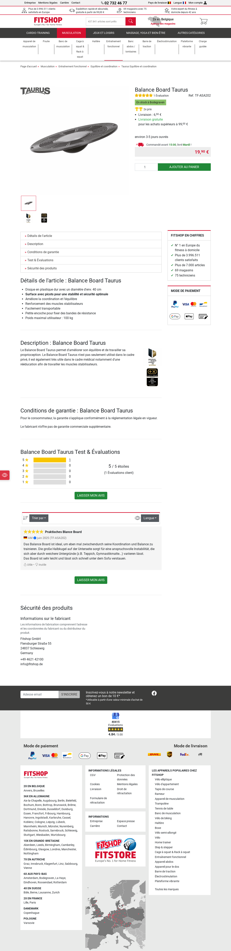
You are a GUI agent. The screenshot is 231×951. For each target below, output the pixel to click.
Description (35, 247)
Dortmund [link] (30, 812)
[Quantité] (146, 170)
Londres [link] (55, 853)
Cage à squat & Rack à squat (172, 855)
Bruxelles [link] (38, 794)
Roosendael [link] (45, 886)
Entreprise (30, 2)
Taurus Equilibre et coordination (138, 69)
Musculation (71, 36)
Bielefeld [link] (71, 804)
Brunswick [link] (60, 808)
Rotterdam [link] (60, 886)
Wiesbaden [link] (43, 838)
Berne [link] (33, 896)
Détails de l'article (39, 239)
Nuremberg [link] (66, 830)
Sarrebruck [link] (57, 834)
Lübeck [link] (60, 825)
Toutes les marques (167, 892)
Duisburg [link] (67, 812)
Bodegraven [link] (46, 881)
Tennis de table (164, 812)
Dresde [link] (41, 812)
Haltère (159, 826)
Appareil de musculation (169, 802)
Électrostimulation (166, 880)
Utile (28, 568)
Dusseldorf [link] (53, 812)
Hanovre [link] (29, 821)
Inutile (40, 568)
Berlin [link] (61, 804)
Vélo (157, 841)
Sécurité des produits (42, 272)
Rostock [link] (44, 834)
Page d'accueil (28, 69)
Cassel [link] (66, 821)
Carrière (64, 2)
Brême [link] (72, 808)
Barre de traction (165, 875)
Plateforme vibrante (167, 884)
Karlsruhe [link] (55, 821)
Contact (75, 2)
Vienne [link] (28, 871)
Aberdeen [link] (29, 848)
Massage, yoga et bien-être (145, 36)
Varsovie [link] (29, 926)
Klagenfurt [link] (50, 867)
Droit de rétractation (124, 795)
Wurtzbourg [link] (58, 838)
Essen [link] (27, 817)
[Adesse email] (39, 698)
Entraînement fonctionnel (72, 69)
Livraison (95, 792)
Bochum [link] (29, 808)
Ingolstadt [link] (41, 821)
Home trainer (163, 846)
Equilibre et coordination (104, 69)
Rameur (160, 797)
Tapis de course (164, 792)
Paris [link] (33, 906)
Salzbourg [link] (71, 867)
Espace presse (126, 825)
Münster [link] (53, 830)
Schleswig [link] (71, 834)
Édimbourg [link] (30, 853)
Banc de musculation (168, 817)
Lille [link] (26, 906)
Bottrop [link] (47, 808)
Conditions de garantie (43, 255)
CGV (93, 778)
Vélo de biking (163, 822)
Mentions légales (48, 2)
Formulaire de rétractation (98, 804)
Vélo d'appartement (167, 787)
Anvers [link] (28, 794)
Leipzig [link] (50, 825)
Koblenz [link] (29, 825)
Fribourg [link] (50, 817)
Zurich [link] (56, 896)
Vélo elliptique (163, 783)
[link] (175, 307)
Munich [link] (42, 830)
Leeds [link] (40, 848)
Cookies (95, 787)
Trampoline (162, 807)
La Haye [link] (60, 881)
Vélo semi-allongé (165, 836)
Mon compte (198, 2)
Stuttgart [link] (29, 838)
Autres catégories (191, 36)
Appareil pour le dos (167, 870)
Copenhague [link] (31, 916)
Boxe (158, 831)
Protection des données (126, 781)
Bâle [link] (26, 896)
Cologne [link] (40, 825)
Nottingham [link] (31, 857)
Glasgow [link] (43, 853)
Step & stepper (164, 851)
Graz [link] (27, 867)
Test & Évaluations (40, 264)
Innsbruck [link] (37, 867)
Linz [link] (61, 867)
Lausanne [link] (44, 896)
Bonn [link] (38, 808)
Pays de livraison (159, 2)
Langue (179, 2)
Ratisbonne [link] (31, 834)
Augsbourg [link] (50, 804)
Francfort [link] (38, 817)
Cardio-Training (38, 36)
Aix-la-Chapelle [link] (33, 804)
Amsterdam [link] (31, 881)
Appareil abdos (164, 865)
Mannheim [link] (30, 830)
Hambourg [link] (63, 817)
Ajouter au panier (184, 170)
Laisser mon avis (91, 499)
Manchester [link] (68, 853)
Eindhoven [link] (30, 886)
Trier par (37, 521)
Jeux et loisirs (103, 36)
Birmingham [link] (52, 848)
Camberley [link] (67, 848)
